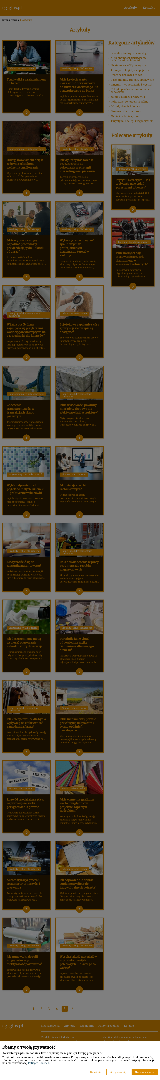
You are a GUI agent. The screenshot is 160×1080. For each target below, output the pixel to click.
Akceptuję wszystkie (144, 1072)
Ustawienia (95, 1072)
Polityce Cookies (38, 1063)
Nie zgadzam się (118, 1072)
